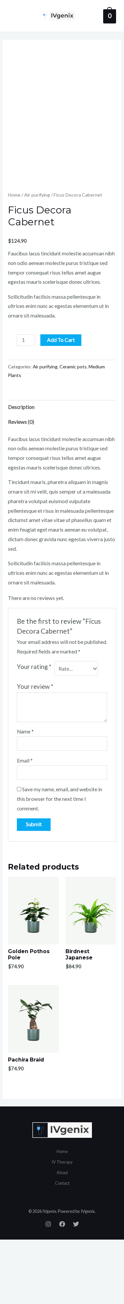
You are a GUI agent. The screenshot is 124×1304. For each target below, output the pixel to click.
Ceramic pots (73, 431)
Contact (62, 1247)
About (62, 1237)
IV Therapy (62, 1226)
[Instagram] (48, 1289)
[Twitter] (76, 1289)
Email (25, 825)
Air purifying (37, 259)
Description (21, 472)
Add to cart (61, 404)
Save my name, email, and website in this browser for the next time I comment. (59, 863)
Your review (35, 751)
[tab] (62, 472)
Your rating (34, 731)
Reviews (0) (21, 486)
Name (25, 796)
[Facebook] (62, 1289)
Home (14, 259)
